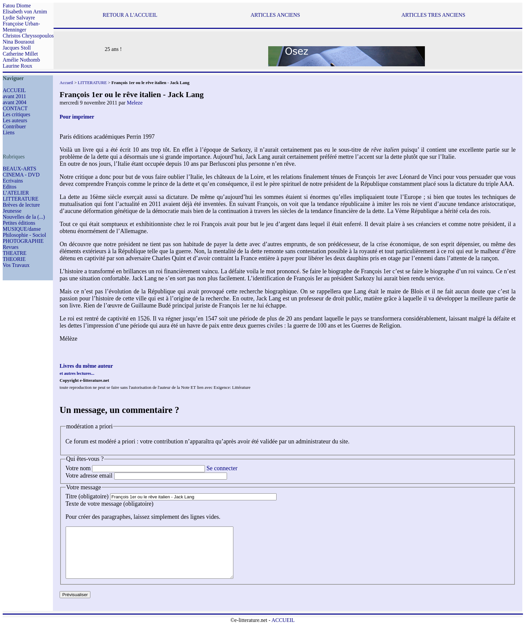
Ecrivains (13, 181)
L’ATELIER (16, 193)
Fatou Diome (17, 5)
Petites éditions (19, 223)
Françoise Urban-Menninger (21, 26)
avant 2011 (14, 96)
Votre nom (78, 468)
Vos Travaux (16, 265)
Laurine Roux (17, 66)
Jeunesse (12, 211)
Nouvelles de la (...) (24, 217)
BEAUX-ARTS (19, 168)
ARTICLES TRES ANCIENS (433, 15)
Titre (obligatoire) (87, 496)
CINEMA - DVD (21, 175)
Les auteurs (15, 120)
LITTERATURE (21, 199)
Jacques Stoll (17, 48)
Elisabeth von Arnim (25, 11)
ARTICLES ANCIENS (275, 15)
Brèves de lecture (21, 205)
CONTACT (15, 108)
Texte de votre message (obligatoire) (110, 503)
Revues (10, 247)
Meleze (135, 102)
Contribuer (14, 126)
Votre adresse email (89, 475)
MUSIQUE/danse (22, 229)
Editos (9, 187)
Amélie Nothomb (21, 60)
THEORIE (14, 259)
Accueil (66, 82)
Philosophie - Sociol (24, 235)
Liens (9, 132)
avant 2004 (14, 102)
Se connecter (222, 468)
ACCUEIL (14, 90)
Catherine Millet (20, 54)
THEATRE (14, 253)
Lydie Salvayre (19, 17)
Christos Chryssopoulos (28, 36)
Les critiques (16, 114)
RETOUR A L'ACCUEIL (130, 15)
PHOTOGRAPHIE (23, 241)
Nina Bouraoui (18, 42)
